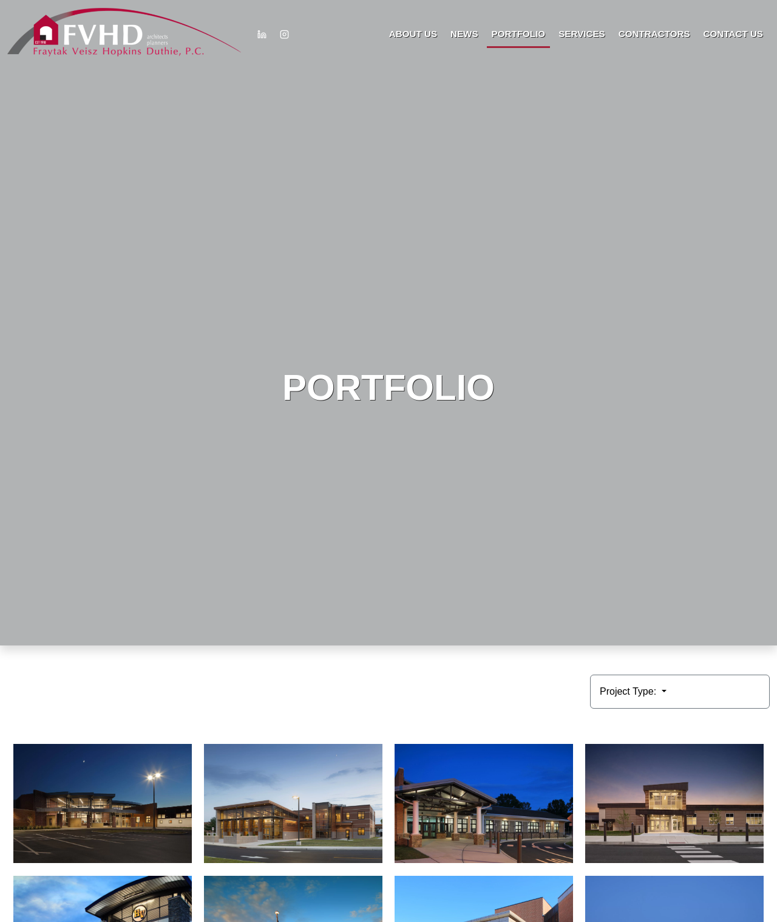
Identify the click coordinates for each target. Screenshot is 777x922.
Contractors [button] (654, 34)
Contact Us (733, 34)
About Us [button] (413, 34)
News (464, 34)
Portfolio (519, 34)
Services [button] (581, 34)
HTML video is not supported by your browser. (388, 322)
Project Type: (629, 691)
